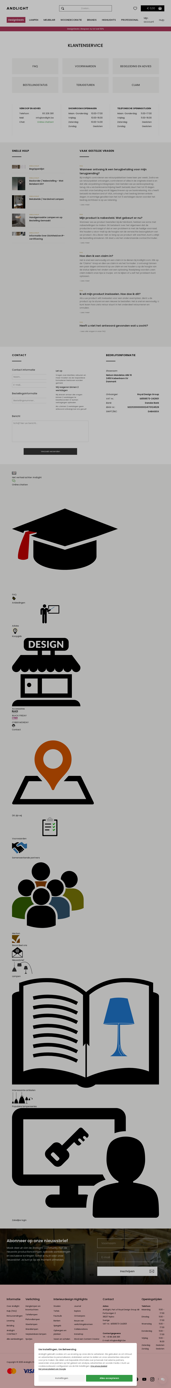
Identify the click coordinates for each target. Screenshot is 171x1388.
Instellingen (61, 1378)
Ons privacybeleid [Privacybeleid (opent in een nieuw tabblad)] (98, 1366)
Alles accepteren (109, 1378)
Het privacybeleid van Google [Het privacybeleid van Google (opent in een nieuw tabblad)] (52, 1369)
